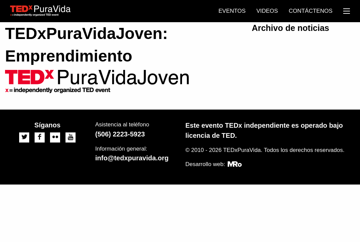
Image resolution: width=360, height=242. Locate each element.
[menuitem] (232, 11)
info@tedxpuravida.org (132, 158)
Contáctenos (310, 11)
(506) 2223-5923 (120, 134)
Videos (267, 11)
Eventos (231, 11)
